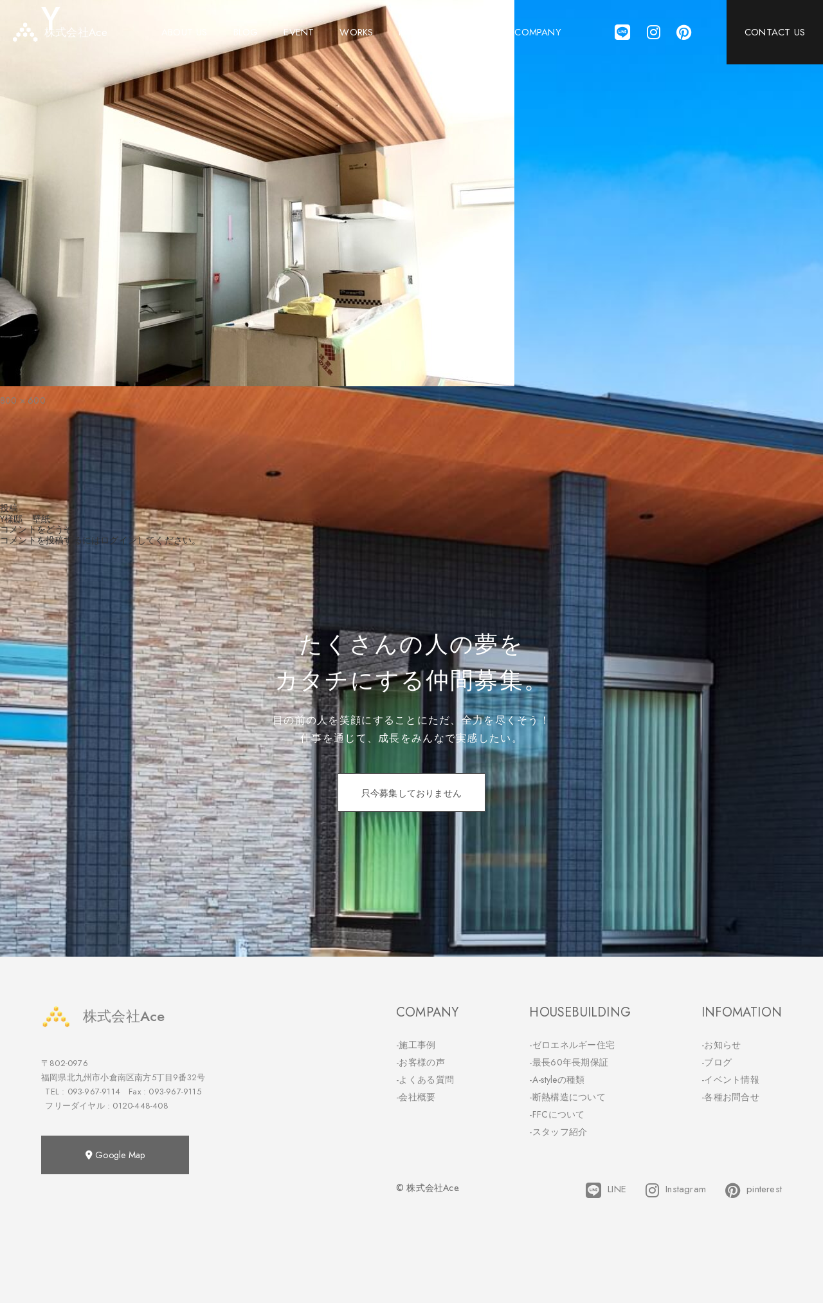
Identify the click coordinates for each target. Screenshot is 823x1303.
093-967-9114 (94, 1091)
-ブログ (716, 1062)
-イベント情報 (730, 1079)
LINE (606, 1190)
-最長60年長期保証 (568, 1062)
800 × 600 (23, 400)
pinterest (753, 1190)
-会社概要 (416, 1097)
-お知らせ (721, 1044)
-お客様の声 (420, 1062)
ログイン (118, 540)
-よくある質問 (425, 1079)
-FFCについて (556, 1114)
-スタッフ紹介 (558, 1131)
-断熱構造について (567, 1097)
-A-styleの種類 (556, 1079)
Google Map (115, 1154)
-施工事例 (416, 1044)
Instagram (676, 1190)
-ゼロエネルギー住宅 (572, 1044)
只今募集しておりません (411, 793)
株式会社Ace (103, 1016)
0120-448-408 (140, 1106)
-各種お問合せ (730, 1097)
